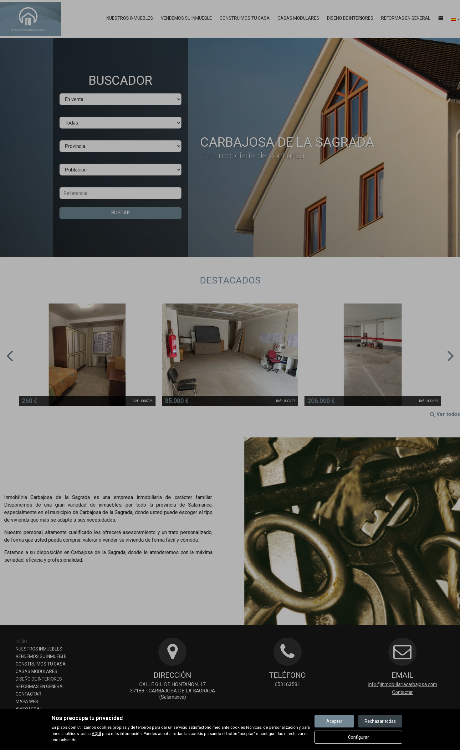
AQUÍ (96, 733)
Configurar (358, 737)
